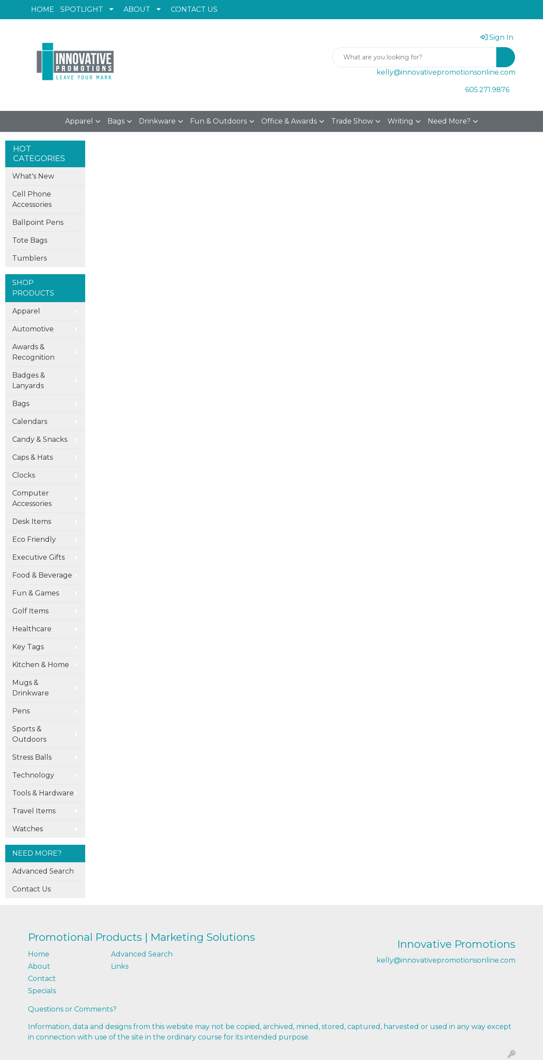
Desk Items (31, 521)
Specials (42, 991)
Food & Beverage (42, 575)
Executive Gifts (38, 557)
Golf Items (30, 611)
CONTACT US (194, 9)
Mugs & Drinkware (30, 687)
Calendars (29, 421)
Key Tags (28, 647)
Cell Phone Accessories (32, 199)
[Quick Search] (414, 57)
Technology (33, 775)
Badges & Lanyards (28, 380)
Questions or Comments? (72, 1009)
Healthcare (32, 629)
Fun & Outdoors (218, 121)
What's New (33, 176)
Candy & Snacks (39, 439)
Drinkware (157, 121)
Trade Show (352, 121)
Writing (400, 121)
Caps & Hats (32, 457)
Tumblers (29, 258)
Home (38, 954)
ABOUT (137, 9)
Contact (42, 978)
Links (119, 966)
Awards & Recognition (33, 352)
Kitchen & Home (40, 665)
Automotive (33, 329)
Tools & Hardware (43, 793)
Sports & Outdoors (29, 734)
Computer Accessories (32, 498)
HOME (42, 9)
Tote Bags (29, 240)
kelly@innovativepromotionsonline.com (446, 72)
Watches (27, 829)
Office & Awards (289, 121)
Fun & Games (35, 593)
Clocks (23, 475)
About (39, 966)
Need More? (449, 121)
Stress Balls (32, 757)
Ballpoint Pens (37, 222)
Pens (21, 711)
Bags (116, 121)
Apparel (79, 121)
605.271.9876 (487, 90)
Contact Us (31, 889)
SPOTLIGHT (81, 9)
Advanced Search (43, 871)
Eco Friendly (34, 539)
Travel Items (33, 811)
